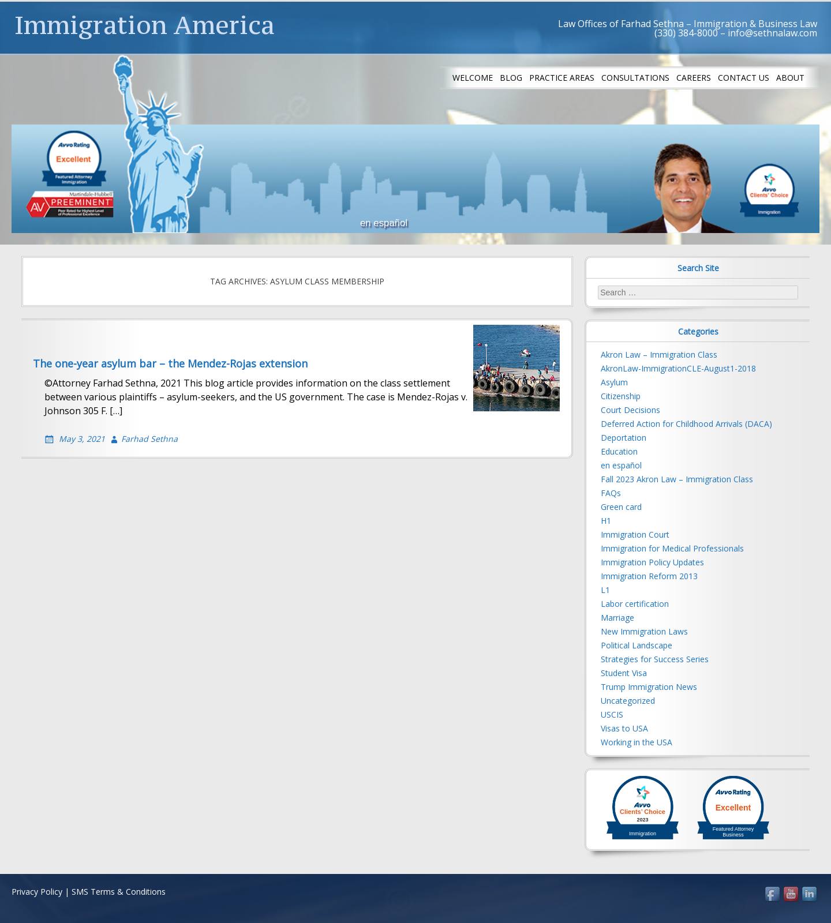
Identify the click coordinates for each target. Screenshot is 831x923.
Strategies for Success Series (655, 659)
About (790, 77)
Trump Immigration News (649, 686)
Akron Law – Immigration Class (659, 354)
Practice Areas (561, 77)
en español (621, 465)
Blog (511, 77)
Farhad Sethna (149, 438)
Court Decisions (630, 409)
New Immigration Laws (644, 631)
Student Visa (624, 672)
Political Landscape (636, 645)
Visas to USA (624, 728)
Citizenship (621, 396)
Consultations (635, 77)
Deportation (623, 437)
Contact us (743, 77)
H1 (606, 520)
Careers (693, 77)
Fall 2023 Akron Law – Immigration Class (677, 479)
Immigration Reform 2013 (649, 576)
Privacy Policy (37, 891)
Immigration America (144, 25)
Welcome (472, 77)
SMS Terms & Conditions (119, 891)
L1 (605, 589)
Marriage (617, 617)
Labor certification (635, 603)
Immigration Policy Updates (652, 562)
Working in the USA (636, 742)
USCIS (612, 714)
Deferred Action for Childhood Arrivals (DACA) (686, 423)
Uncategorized (628, 700)
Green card (621, 506)
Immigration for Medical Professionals (672, 548)
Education (619, 451)
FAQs (611, 492)
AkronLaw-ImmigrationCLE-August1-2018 (678, 368)
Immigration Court (635, 534)
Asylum (614, 382)
